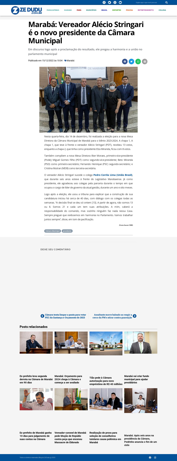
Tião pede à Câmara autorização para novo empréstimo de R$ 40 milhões (105, 381)
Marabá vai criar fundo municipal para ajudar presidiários (136, 379)
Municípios (91, 10)
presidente (67, 231)
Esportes (116, 10)
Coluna (162, 10)
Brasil (104, 10)
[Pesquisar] (166, 2)
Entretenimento (146, 10)
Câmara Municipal (52, 231)
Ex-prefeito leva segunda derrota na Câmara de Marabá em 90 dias (36, 379)
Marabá (68, 10)
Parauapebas (53, 10)
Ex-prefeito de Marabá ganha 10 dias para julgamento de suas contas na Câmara (36, 436)
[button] (125, 61)
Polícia (129, 10)
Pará (79, 10)
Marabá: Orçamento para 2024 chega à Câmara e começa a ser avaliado (68, 379)
